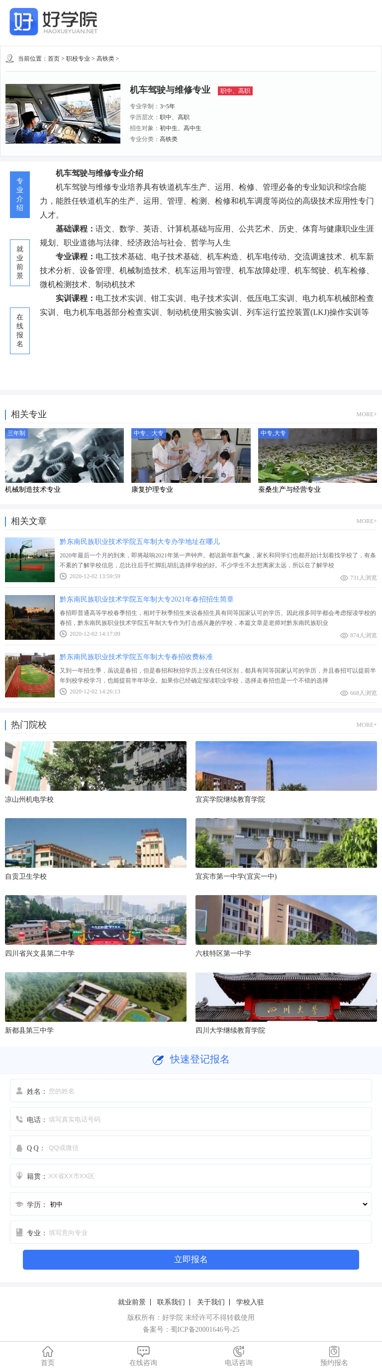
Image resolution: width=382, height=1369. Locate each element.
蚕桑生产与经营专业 (289, 489)
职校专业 (78, 58)
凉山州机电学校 (29, 799)
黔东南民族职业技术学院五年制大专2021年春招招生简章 (147, 599)
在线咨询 (143, 1356)
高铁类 (105, 58)
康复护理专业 (152, 489)
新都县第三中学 (29, 1030)
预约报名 (334, 1356)
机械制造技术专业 (33, 489)
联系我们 (171, 1302)
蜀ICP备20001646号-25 (205, 1329)
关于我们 (211, 1302)
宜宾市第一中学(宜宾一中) (236, 876)
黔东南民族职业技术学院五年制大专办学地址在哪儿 (140, 541)
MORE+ (367, 414)
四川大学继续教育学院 (230, 1030)
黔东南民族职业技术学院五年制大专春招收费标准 (136, 657)
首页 (54, 58)
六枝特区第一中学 (223, 953)
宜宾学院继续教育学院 (230, 799)
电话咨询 (238, 1356)
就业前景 (132, 1302)
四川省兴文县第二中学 (40, 953)
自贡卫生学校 (26, 876)
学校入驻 (250, 1302)
